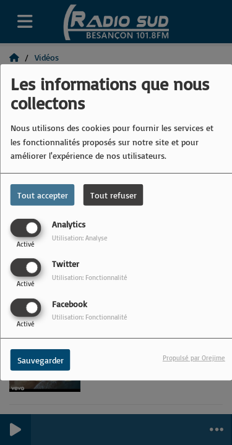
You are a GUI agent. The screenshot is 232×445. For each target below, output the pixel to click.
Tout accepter (42, 195)
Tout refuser (113, 195)
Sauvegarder (40, 359)
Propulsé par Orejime (194, 357)
